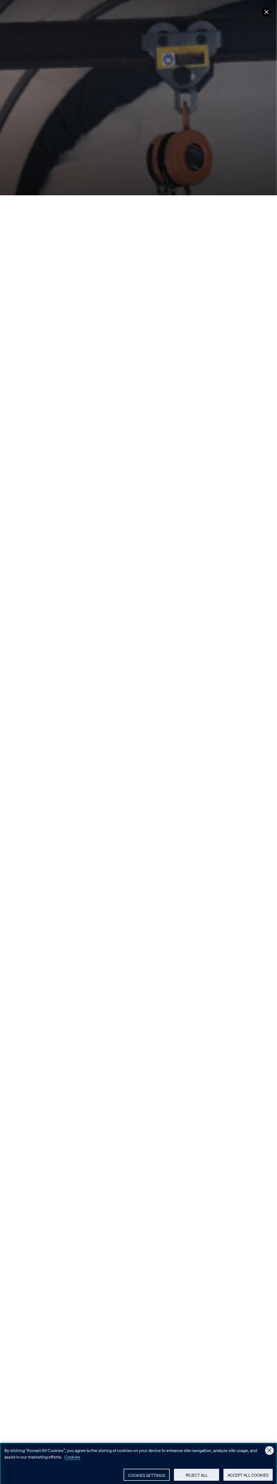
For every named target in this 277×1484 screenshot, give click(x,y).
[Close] (269, 1451)
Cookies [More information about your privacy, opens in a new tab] (72, 1458)
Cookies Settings (146, 1476)
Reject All (197, 1476)
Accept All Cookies (248, 1476)
